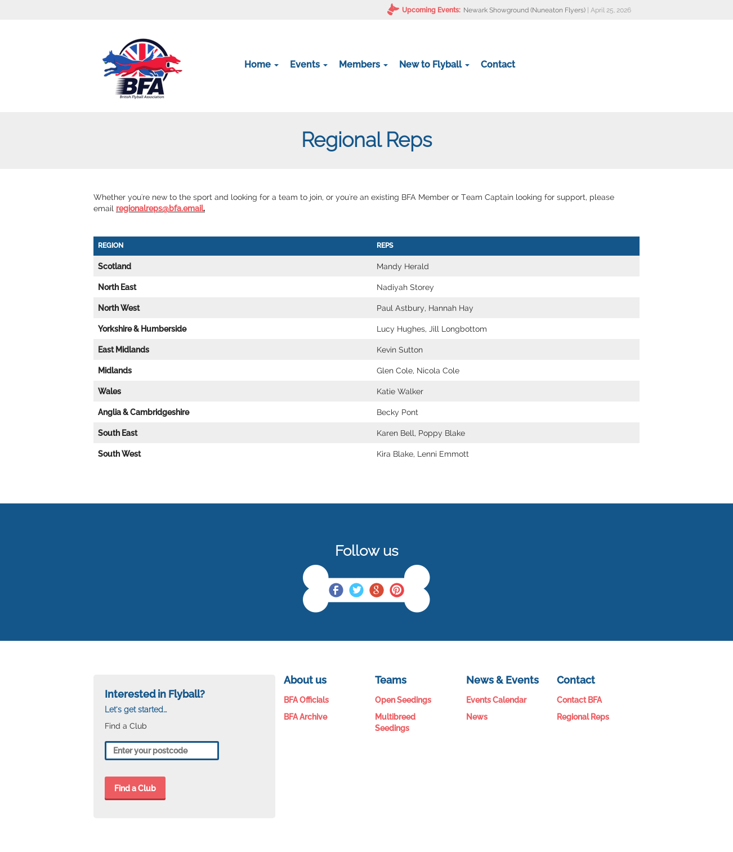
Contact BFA (579, 699)
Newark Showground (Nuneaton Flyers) (524, 10)
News (477, 716)
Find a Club (135, 788)
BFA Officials (306, 699)
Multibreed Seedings (395, 722)
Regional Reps (583, 716)
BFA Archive (305, 716)
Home (261, 64)
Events (309, 64)
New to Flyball (434, 64)
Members (363, 64)
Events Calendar (496, 699)
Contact (498, 64)
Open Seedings (403, 699)
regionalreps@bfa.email (159, 208)
